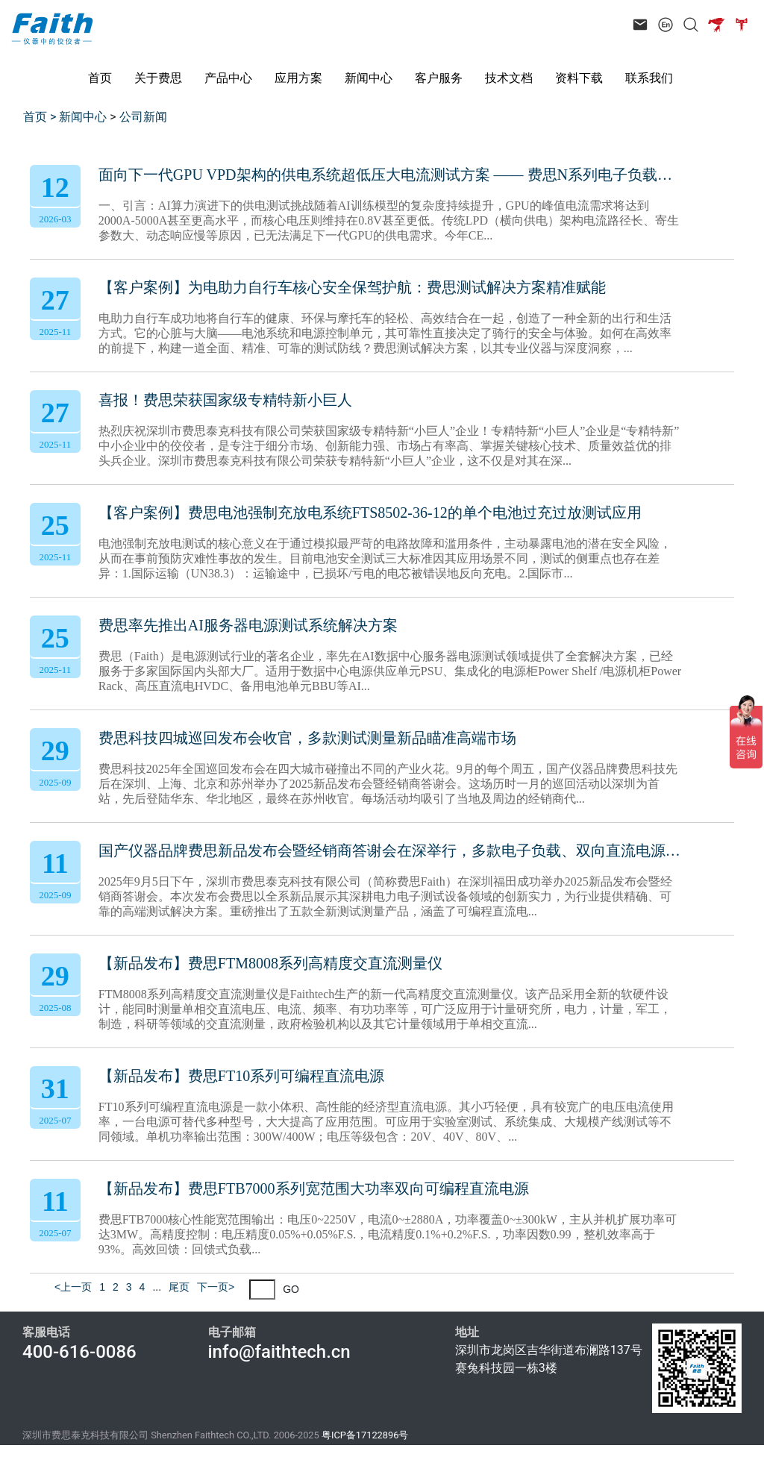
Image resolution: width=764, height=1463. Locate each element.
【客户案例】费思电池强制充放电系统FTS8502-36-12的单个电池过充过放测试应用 (370, 512)
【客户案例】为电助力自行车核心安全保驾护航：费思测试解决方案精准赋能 (352, 287)
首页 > (41, 117)
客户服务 (439, 78)
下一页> (215, 1287)
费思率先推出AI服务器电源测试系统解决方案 (248, 625)
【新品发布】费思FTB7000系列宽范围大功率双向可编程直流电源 (313, 1188)
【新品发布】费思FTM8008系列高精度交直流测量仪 (270, 963)
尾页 (179, 1287)
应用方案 (298, 78)
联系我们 (649, 78)
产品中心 (228, 78)
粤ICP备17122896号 (365, 1435)
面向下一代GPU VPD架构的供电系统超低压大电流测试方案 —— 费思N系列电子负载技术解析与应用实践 (390, 174)
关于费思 (158, 78)
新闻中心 (368, 78)
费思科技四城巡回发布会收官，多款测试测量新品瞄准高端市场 (307, 738)
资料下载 (579, 78)
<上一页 (73, 1287)
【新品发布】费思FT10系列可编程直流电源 (241, 1076)
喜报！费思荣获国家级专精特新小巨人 (225, 400)
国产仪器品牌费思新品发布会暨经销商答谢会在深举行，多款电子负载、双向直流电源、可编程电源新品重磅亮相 (390, 850)
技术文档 (509, 78)
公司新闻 (143, 117)
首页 (100, 78)
